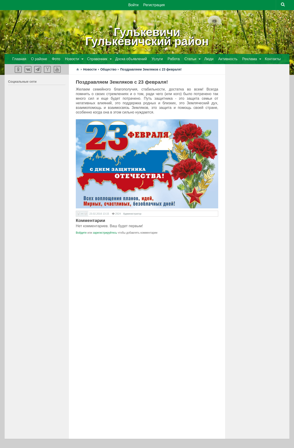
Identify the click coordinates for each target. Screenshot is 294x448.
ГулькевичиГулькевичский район (147, 37)
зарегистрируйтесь (105, 232)
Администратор (132, 213)
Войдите (81, 232)
